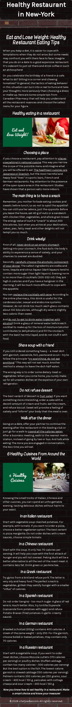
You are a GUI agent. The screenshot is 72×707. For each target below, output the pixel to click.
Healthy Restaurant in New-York (36, 9)
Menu (7, 23)
